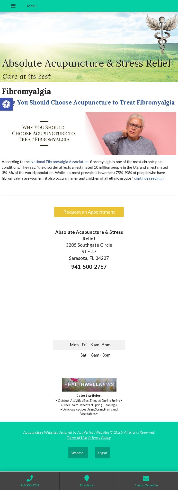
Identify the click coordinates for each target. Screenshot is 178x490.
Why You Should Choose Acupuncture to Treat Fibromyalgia (88, 102)
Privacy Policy (99, 437)
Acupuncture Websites (40, 432)
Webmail (78, 452)
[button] (6, 104)
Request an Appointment (89, 212)
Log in (102, 452)
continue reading (149, 178)
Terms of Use (77, 437)
